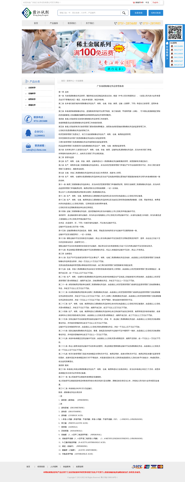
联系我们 (72, 23)
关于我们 (90, 23)
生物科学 (32, 93)
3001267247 (177, 65)
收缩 (167, 50)
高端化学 (32, 105)
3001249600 (177, 54)
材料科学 (32, 99)
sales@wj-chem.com (36, 150)
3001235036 (177, 57)
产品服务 (54, 23)
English (155, 2)
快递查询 (66, 467)
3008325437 (177, 61)
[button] (92, 71)
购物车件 (140, 2)
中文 (147, 2)
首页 (36, 23)
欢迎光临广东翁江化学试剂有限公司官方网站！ (42, 2)
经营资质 (41, 467)
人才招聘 (54, 467)
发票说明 (79, 467)
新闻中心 (70, 81)
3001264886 (177, 46)
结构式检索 (156, 13)
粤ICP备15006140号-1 (109, 477)
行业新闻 (79, 81)
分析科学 (32, 88)
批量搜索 (138, 13)
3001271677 (177, 50)
